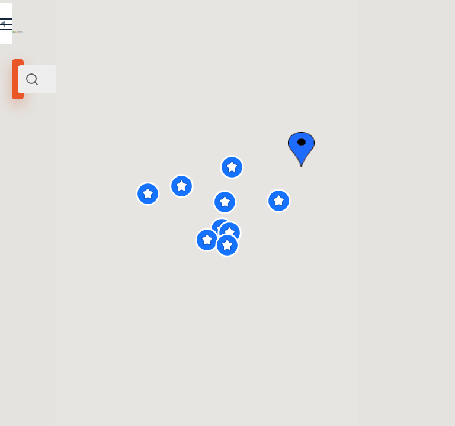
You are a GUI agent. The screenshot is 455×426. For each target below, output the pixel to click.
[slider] (37, 215)
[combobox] (124, 79)
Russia (155, 161)
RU (175, 26)
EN (201, 26)
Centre (131, 161)
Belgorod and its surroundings (66, 161)
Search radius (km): (41, 195)
